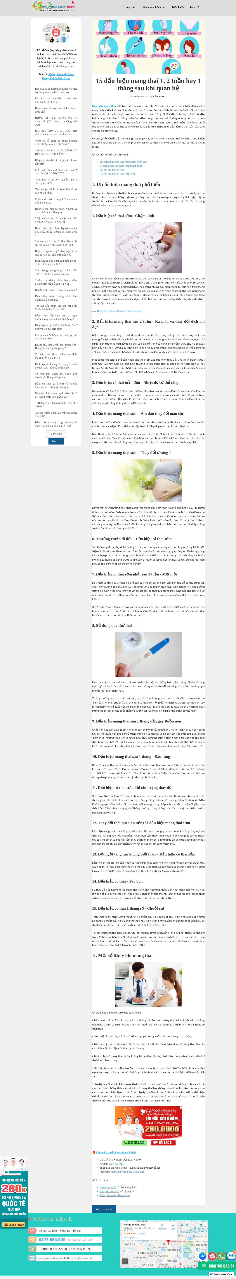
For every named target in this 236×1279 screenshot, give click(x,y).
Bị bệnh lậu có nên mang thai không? (56, 289)
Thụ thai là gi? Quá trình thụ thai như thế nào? (56, 404)
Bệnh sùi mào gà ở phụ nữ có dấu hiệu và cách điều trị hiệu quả (56, 385)
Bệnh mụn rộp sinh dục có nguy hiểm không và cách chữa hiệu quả (56, 317)
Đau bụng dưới (108, 1187)
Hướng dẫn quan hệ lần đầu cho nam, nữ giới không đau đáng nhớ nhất (56, 121)
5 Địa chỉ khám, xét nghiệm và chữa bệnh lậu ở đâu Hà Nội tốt (56, 220)
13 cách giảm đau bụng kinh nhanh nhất (121, 165)
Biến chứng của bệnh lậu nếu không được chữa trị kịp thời (56, 262)
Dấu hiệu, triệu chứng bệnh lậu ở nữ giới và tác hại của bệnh (56, 327)
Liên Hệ (194, 7)
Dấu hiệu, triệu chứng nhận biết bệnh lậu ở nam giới (56, 298)
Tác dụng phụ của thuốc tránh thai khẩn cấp (123, 161)
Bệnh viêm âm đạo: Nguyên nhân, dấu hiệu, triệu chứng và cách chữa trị (56, 232)
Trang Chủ (129, 7)
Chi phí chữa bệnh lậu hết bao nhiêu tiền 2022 (56, 414)
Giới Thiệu (178, 7)
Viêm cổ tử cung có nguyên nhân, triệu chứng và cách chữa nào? (56, 142)
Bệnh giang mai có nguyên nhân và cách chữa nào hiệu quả (56, 210)
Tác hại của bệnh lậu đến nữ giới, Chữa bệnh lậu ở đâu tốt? (56, 307)
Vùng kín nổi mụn (109, 1191)
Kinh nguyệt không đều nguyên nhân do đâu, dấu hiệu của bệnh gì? (56, 366)
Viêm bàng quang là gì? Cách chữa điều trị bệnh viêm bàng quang (56, 272)
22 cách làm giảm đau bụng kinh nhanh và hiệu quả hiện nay (56, 375)
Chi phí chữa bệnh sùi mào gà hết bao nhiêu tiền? (56, 337)
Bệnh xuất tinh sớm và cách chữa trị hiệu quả (56, 110)
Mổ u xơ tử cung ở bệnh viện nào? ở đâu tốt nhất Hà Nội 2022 (56, 172)
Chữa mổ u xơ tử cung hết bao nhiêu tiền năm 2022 (56, 201)
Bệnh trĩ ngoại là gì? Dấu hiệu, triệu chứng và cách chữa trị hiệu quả (56, 253)
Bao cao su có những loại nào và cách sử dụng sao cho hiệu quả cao (56, 90)
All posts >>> (104, 1209)
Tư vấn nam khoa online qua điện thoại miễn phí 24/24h (56, 356)
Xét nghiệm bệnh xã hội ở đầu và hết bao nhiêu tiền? (56, 191)
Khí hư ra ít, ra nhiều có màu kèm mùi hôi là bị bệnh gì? (56, 100)
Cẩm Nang (159, 96)
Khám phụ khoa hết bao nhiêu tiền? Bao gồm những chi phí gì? (56, 346)
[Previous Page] (56, 434)
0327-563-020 (116, 1163)
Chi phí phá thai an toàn (112, 170)
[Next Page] (56, 441)
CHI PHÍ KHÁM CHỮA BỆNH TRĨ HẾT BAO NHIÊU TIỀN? (56, 152)
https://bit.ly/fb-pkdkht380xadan (128, 1171)
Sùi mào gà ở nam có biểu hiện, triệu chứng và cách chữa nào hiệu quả (56, 243)
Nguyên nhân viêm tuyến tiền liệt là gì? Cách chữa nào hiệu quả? (56, 395)
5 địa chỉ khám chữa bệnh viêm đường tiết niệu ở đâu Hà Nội (56, 282)
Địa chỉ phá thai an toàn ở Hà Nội (117, 174)
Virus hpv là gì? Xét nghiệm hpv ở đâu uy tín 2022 (56, 181)
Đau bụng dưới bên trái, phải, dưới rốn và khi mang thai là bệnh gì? (56, 133)
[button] (154, 8)
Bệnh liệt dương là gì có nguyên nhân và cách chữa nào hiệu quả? (56, 424)
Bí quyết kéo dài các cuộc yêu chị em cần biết (56, 162)
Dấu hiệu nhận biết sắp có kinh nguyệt (119, 311)
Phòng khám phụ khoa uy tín (115, 1195)
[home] (54, 6)
